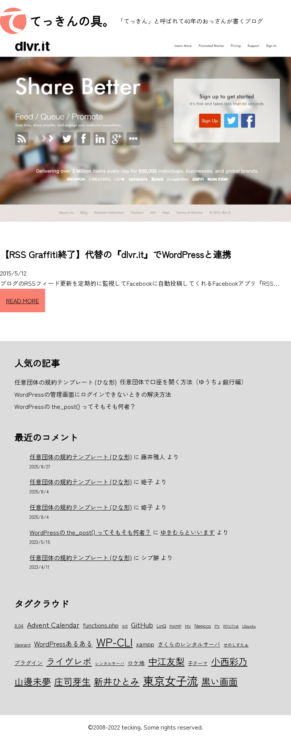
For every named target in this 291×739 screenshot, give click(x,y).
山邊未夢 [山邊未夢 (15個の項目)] (32, 681)
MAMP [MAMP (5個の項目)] (175, 626)
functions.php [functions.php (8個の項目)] (101, 624)
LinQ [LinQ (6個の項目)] (161, 625)
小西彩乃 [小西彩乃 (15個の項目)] (229, 661)
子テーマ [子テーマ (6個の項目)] (198, 663)
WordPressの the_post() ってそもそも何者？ (90, 532)
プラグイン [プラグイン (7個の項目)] (28, 663)
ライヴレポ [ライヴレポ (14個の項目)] (69, 661)
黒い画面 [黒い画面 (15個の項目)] (219, 681)
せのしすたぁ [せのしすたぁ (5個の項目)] (236, 645)
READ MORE (22, 300)
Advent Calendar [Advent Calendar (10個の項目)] (53, 624)
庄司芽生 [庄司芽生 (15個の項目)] (72, 681)
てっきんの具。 (72, 21)
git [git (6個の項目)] (125, 625)
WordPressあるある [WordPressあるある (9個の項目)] (63, 643)
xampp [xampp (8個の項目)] (145, 643)
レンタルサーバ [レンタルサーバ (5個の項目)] (109, 663)
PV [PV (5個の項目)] (217, 626)
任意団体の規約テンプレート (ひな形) (81, 456)
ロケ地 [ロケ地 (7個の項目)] (136, 663)
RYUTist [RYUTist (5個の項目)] (231, 626)
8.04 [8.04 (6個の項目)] (18, 625)
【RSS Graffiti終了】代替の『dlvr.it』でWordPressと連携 (115, 254)
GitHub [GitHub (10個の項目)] (142, 624)
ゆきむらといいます (187, 532)
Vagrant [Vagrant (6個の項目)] (22, 644)
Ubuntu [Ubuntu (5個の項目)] (249, 626)
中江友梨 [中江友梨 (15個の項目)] (166, 661)
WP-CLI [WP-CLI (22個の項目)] (114, 642)
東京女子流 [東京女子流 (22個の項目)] (170, 680)
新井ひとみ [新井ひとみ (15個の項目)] (116, 681)
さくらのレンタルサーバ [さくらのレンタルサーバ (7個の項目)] (189, 644)
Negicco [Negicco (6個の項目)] (202, 625)
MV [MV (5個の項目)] (188, 626)
